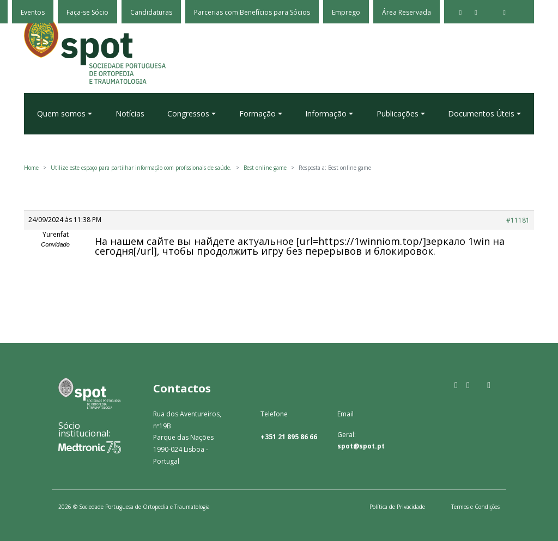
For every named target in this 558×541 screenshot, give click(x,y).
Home (31, 167)
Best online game (265, 167)
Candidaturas (151, 12)
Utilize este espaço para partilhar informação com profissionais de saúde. (141, 167)
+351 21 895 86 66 (288, 436)
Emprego (346, 12)
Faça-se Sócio (87, 12)
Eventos (33, 12)
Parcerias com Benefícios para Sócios (252, 12)
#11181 (518, 220)
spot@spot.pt (361, 446)
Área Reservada (406, 12)
